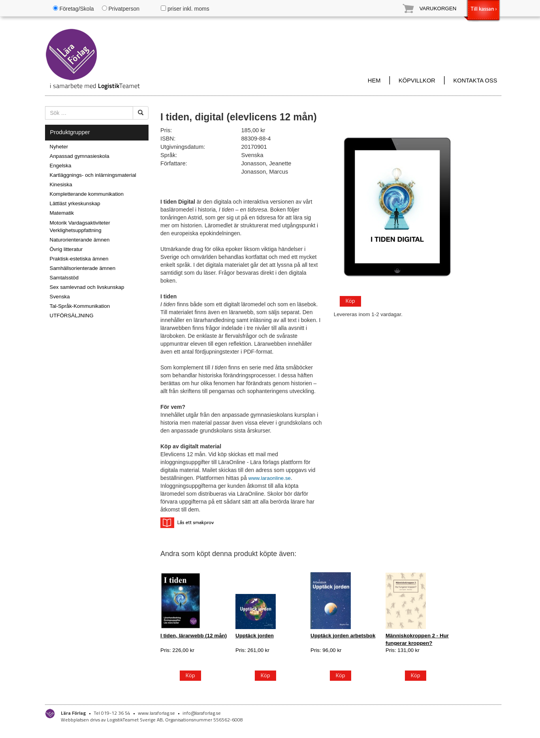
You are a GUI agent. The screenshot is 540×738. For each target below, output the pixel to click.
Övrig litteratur (66, 249)
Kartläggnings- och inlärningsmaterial (93, 175)
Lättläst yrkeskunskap (75, 203)
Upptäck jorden (254, 636)
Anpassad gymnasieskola (79, 156)
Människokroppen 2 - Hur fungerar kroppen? (417, 639)
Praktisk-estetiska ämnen (79, 259)
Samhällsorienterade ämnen (83, 268)
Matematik (62, 213)
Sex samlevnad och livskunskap (87, 287)
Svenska (60, 297)
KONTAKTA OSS (475, 80)
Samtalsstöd (64, 278)
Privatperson (120, 9)
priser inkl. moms (185, 9)
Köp (350, 300)
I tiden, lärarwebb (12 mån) (193, 636)
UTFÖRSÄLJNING (72, 315)
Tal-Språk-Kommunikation (80, 306)
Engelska (60, 166)
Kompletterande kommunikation (87, 194)
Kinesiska (61, 184)
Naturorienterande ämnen (80, 240)
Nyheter (59, 147)
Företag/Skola (73, 9)
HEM (374, 80)
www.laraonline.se (269, 478)
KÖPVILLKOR (417, 80)
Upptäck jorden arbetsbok (342, 636)
